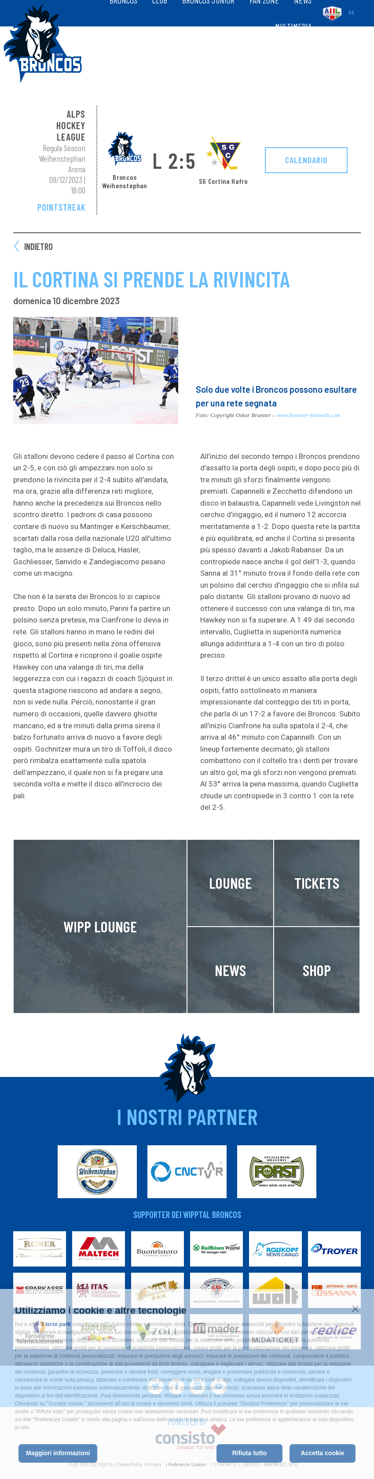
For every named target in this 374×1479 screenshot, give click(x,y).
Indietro (38, 246)
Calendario (306, 159)
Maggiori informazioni (58, 1453)
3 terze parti (55, 1324)
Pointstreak (61, 207)
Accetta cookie (323, 1453)
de (351, 13)
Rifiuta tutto (249, 1453)
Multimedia (293, 26)
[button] (355, 1308)
